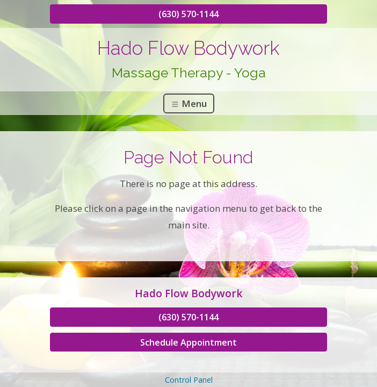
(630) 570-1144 (188, 14)
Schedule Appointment (188, 342)
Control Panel (189, 380)
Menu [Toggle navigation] (189, 103)
